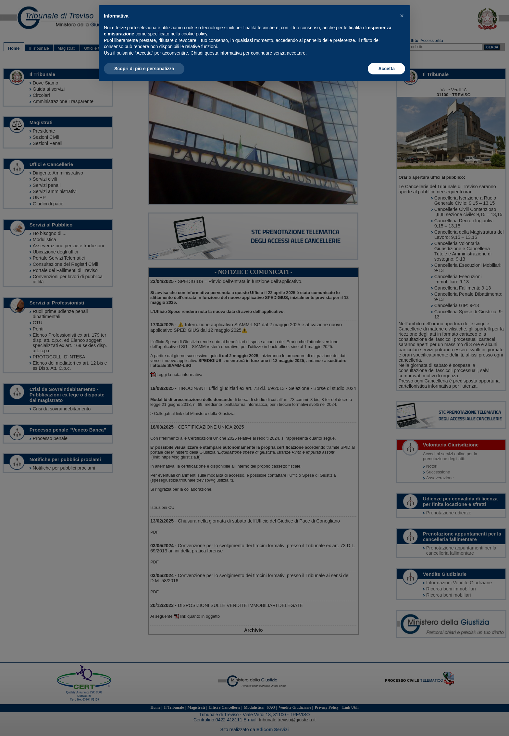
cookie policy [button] (194, 33)
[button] (402, 15)
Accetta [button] (386, 68)
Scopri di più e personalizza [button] (144, 68)
